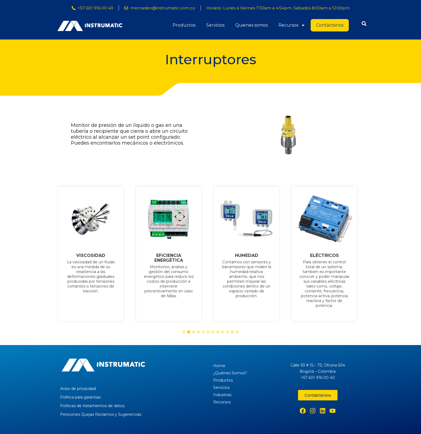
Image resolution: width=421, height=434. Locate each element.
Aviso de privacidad (78, 388)
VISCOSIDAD (93, 255)
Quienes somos (251, 25)
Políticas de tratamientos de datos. (92, 405)
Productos (184, 25)
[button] (364, 23)
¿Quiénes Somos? (230, 373)
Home (219, 365)
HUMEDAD (249, 255)
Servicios (215, 25)
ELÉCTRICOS (327, 255)
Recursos (291, 25)
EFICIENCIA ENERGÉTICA (171, 258)
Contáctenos (329, 25)
